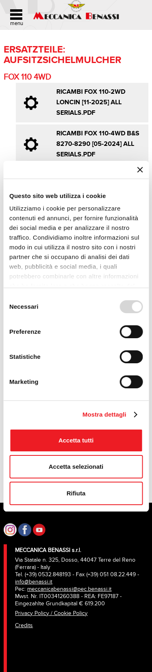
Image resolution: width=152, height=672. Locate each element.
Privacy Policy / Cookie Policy (51, 613)
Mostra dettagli (104, 414)
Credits (24, 625)
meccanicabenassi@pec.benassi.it (69, 589)
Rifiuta (76, 493)
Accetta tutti (76, 440)
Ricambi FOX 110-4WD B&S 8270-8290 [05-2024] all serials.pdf (97, 144)
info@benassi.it (33, 581)
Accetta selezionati (76, 466)
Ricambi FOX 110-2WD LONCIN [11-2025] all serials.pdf (90, 102)
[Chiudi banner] (140, 170)
